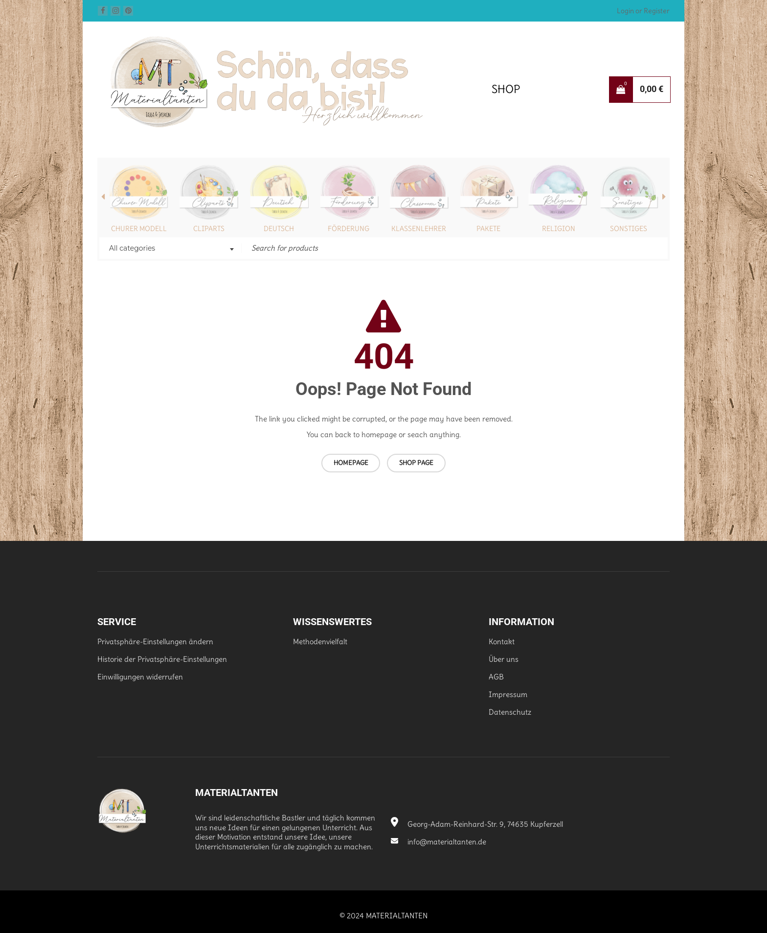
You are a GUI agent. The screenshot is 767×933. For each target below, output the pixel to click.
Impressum (508, 694)
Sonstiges (628, 228)
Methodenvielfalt (320, 641)
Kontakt (502, 641)
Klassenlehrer (418, 228)
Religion (558, 228)
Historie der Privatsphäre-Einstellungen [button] (162, 659)
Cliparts (209, 228)
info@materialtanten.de (438, 841)
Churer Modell (139, 228)
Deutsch (279, 228)
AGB (496, 676)
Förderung (348, 228)
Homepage (351, 463)
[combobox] (170, 249)
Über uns (504, 659)
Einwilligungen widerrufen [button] (140, 676)
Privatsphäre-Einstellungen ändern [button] (155, 641)
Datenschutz (510, 712)
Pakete (488, 228)
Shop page (416, 463)
